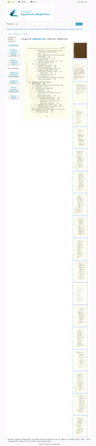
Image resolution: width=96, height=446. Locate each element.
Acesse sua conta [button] (81, 2)
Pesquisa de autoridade (41, 29)
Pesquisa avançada (12, 29)
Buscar (79, 24)
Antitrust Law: (17, 34)
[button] (22, 2)
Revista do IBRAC (13, 82)
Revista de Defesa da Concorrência (13, 74)
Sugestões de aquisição (75, 29)
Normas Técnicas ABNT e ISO (13, 89)
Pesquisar (10, 24)
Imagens (25, 34)
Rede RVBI (14, 45)
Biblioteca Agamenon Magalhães (12, 2)
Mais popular (64, 29)
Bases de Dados (13, 97)
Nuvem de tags (54, 29)
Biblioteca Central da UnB (13, 62)
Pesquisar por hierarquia (26, 29)
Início (10, 34)
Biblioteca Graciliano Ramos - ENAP (13, 52)
